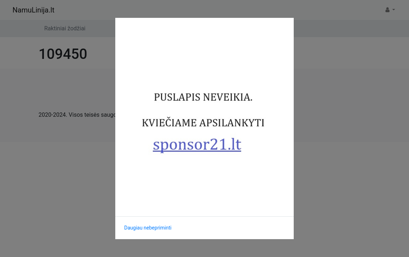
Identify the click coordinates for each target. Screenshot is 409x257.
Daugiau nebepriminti (147, 228)
